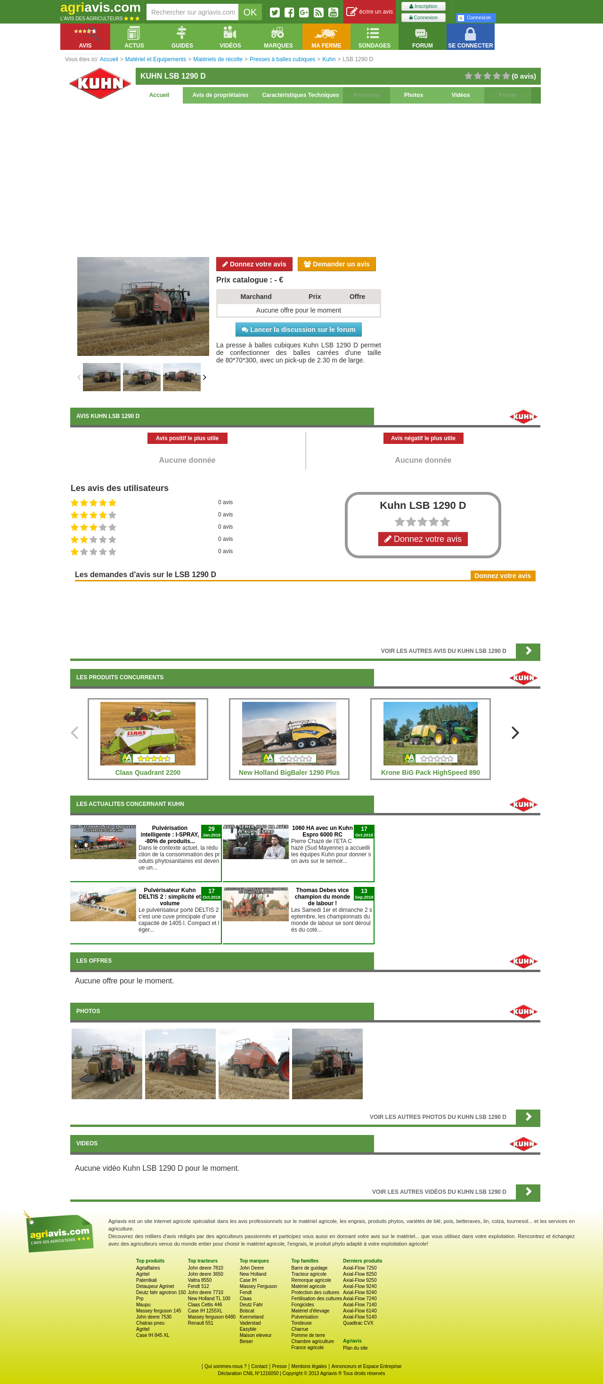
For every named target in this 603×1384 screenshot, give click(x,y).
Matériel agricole (308, 1286)
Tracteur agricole (308, 1274)
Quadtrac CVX (358, 1323)
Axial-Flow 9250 (359, 1280)
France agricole (307, 1347)
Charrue (299, 1329)
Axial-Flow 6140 (359, 1310)
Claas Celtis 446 (205, 1304)
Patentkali (146, 1280)
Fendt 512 (198, 1286)
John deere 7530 (153, 1317)
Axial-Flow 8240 (359, 1292)
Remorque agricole (311, 1280)
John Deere (252, 1268)
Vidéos (460, 95)
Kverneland (252, 1317)
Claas (246, 1298)
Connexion (423, 18)
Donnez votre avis (254, 264)
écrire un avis (369, 12)
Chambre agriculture (312, 1341)
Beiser (246, 1341)
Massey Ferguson (258, 1286)
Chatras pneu (150, 1323)
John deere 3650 (205, 1274)
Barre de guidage (309, 1268)
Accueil (159, 95)
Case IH (248, 1280)
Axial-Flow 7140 (359, 1304)
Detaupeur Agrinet (155, 1286)
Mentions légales (309, 1366)
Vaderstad (250, 1323)
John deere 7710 (205, 1292)
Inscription (423, 6)
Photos (414, 95)
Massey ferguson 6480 (212, 1317)
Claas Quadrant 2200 (148, 772)
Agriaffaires (148, 1268)
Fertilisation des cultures (316, 1298)
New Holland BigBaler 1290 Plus (289, 772)
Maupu (143, 1304)
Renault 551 (200, 1323)
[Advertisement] (305, 179)
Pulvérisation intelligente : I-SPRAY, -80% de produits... (170, 835)
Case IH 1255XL (205, 1310)
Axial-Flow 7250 (359, 1268)
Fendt (246, 1292)
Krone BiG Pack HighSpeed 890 (430, 772)
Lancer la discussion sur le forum (298, 329)
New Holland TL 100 (209, 1298)
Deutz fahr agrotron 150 (161, 1292)
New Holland (253, 1274)
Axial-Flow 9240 (359, 1286)
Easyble (248, 1329)
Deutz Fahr (251, 1304)
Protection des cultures (315, 1292)
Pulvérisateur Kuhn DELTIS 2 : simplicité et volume (170, 897)
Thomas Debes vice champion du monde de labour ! (322, 897)
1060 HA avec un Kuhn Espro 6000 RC (322, 831)
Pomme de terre (308, 1335)
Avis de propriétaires (221, 95)
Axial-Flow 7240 (359, 1298)
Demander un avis (337, 264)
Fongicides (302, 1304)
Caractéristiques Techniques (300, 95)
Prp (140, 1298)
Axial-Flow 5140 (359, 1317)
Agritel (142, 1274)
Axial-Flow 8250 (359, 1274)
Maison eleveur (256, 1335)
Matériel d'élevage (310, 1310)
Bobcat (247, 1310)
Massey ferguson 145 (158, 1310)
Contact (259, 1366)
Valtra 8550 (200, 1280)
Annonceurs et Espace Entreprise (366, 1366)
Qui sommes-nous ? (225, 1366)
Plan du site (355, 1348)
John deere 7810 (205, 1268)
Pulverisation (304, 1317)
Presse (279, 1366)
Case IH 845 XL (153, 1335)
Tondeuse (301, 1323)
